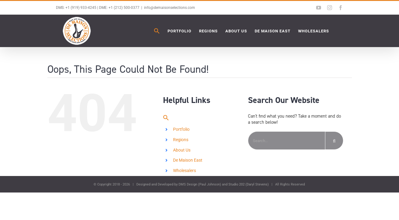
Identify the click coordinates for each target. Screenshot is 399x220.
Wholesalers (184, 170)
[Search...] (286, 140)
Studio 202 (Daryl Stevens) (248, 184)
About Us (181, 150)
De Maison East (187, 160)
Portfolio (181, 129)
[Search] (334, 140)
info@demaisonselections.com (169, 8)
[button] (122, 31)
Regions (180, 139)
